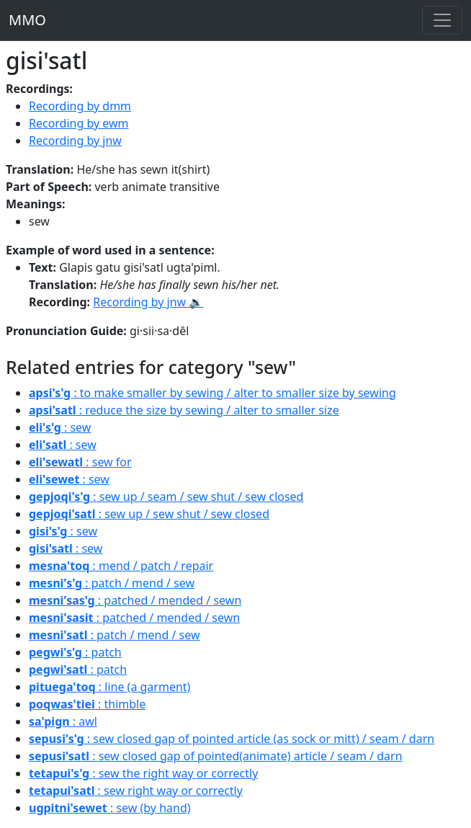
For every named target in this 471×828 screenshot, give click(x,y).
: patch (75, 652)
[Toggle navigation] (442, 20)
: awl (63, 721)
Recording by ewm (79, 123)
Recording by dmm (80, 106)
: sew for (80, 462)
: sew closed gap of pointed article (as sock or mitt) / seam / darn (231, 739)
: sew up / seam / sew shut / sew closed (166, 496)
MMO (27, 20)
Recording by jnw (75, 140)
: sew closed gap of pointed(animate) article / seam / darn (216, 756)
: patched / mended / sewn (135, 600)
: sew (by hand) (110, 808)
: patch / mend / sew (111, 583)
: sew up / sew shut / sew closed (149, 514)
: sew (60, 427)
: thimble (87, 704)
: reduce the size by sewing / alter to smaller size (184, 410)
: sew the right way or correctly (143, 773)
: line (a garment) (109, 687)
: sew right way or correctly (136, 790)
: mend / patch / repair (121, 566)
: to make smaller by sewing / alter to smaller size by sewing (212, 393)
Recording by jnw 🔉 (148, 302)
